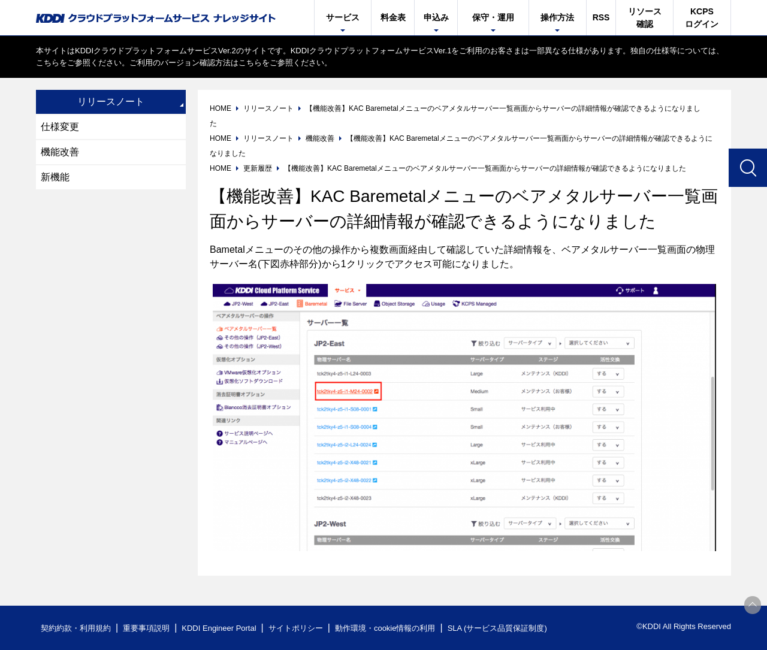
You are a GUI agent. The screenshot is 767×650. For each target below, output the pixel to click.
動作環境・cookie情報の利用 (385, 628)
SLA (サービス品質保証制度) (497, 628)
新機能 (55, 177)
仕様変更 (60, 127)
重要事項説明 (146, 628)
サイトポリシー (295, 628)
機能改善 (60, 152)
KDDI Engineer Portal (219, 628)
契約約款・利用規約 (76, 628)
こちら (47, 62)
